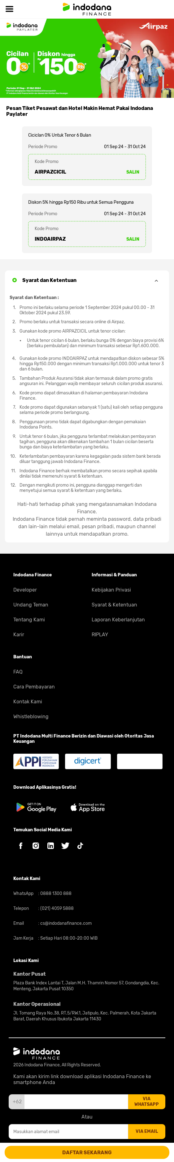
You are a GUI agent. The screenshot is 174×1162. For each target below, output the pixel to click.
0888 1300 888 (55, 893)
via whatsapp (146, 1101)
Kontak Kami (27, 702)
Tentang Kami (29, 620)
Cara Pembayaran (34, 687)
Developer (25, 590)
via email (147, 1131)
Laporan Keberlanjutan (118, 620)
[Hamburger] (9, 9)
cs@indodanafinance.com (65, 923)
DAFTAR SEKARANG (87, 1152)
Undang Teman (30, 605)
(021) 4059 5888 (56, 908)
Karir (18, 635)
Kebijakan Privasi (111, 590)
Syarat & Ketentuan (114, 605)
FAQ (18, 672)
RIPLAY (100, 635)
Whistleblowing (31, 716)
